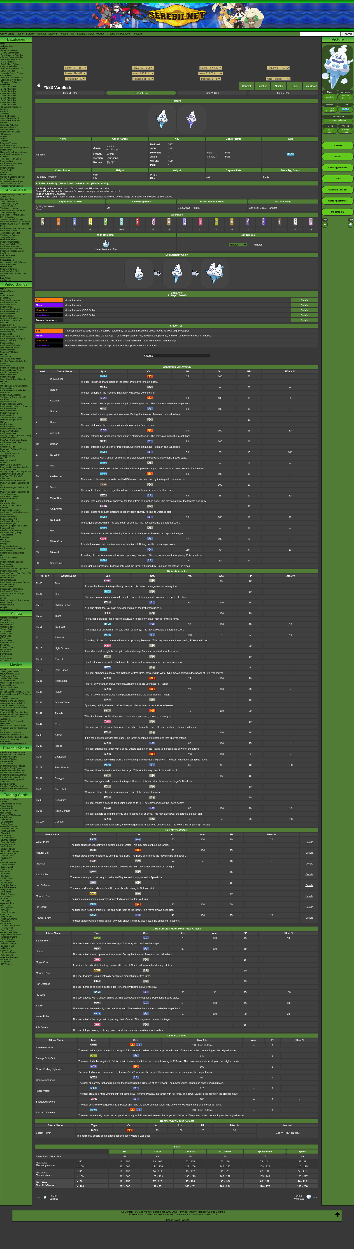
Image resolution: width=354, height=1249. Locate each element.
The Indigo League (8, 201)
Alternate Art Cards (8, 810)
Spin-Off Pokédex (8, 116)
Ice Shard (41, 907)
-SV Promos (5, 892)
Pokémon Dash (7, 514)
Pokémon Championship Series (14, 147)
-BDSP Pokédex (7, 71)
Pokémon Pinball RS (9, 521)
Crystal (3, 544)
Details (304, 300)
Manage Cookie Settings (211, 1211)
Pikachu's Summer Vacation (13, 752)
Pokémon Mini (6, 550)
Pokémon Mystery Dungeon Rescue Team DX (12, 339)
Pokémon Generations (10, 242)
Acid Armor (56, 508)
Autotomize (42, 874)
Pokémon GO (6, 307)
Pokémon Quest (7, 377)
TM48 (39, 745)
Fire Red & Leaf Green (10, 505)
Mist (52, 465)
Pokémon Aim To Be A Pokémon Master (14, 225)
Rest (57, 724)
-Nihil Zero (5, 910)
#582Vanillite (53, 1197)
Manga (16, 613)
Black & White (6, 424)
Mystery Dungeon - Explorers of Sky (14, 484)
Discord (53, 33)
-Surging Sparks (7, 844)
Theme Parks (6, 170)
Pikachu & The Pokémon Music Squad (14, 789)
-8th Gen (4, 138)
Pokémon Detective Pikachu (13, 744)
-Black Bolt (5, 833)
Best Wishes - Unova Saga (12, 215)
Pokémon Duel (7, 415)
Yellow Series (6, 634)
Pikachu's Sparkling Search (12, 777)
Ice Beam (55, 519)
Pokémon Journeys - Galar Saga (15, 221)
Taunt (53, 487)
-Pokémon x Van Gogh (10, 159)
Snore (39, 1005)
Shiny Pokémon (7, 237)
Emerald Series (7, 643)
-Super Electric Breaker (10, 935)
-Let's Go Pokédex (8, 66)
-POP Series (6, 901)
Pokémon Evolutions (9, 246)
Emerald (4, 508)
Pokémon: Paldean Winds (12, 251)
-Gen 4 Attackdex (8, 93)
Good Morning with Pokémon (13, 262)
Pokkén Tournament (9, 413)
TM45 (39, 735)
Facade (59, 713)
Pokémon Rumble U (9, 433)
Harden (54, 389)
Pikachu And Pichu (8, 757)
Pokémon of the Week (10, 132)
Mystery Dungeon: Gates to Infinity (15, 435)
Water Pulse (42, 842)
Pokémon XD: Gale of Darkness (14, 512)
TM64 (39, 756)
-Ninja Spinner (6, 907)
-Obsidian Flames (8, 862)
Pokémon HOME (8, 332)
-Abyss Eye (5, 905)
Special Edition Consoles (11, 589)
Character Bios (7, 199)
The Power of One (8, 676)
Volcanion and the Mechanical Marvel (13, 729)
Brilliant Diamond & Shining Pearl (15, 327)
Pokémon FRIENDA (9, 609)
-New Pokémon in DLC (10, 184)
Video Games (16, 284)
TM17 (39, 659)
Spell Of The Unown (9, 678)
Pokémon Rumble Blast (10, 442)
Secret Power (43, 1132)
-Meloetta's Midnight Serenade (14, 714)
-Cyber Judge (6, 950)
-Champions (5, 134)
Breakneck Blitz (44, 1047)
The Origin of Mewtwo (10, 671)
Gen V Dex (283, 93)
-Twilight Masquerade (10, 851)
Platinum (4, 462)
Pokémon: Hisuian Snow (11, 249)
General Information (9, 618)
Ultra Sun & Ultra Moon (10, 359)
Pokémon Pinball (8, 566)
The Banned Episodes (10, 235)
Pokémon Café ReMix (10, 309)
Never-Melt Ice (103, 248)
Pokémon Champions (10, 300)
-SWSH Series (6, 869)
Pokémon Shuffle (8, 402)
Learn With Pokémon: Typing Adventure (13, 450)
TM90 (39, 800)
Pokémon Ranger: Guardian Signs (15, 467)
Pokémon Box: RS (8, 519)
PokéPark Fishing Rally (10, 532)
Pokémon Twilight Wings (11, 244)
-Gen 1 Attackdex (8, 87)
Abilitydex (4, 114)
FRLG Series (6, 640)
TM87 (39, 778)
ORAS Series (6, 658)
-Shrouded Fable (7, 849)
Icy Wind (55, 454)
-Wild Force (5, 948)
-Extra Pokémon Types (10, 804)
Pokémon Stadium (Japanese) (14, 569)
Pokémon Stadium (8, 571)
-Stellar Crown (6, 847)
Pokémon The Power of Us (12, 735)
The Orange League (9, 203)
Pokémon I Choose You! (11, 732)
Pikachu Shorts (16, 748)
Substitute (60, 800)
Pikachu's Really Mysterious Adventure (13, 780)
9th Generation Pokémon (11, 181)
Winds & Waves (7, 291)
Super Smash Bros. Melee (12, 553)
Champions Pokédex (118, 33)
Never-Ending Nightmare (49, 1069)
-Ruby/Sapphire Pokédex (11, 55)
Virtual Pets (5, 596)
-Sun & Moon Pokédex (10, 64)
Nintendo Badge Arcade (11, 420)
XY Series (4, 656)
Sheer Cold (56, 563)
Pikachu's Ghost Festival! (11, 768)
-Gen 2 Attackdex (8, 89)
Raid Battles (5, 813)
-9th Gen (4, 136)
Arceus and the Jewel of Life (13, 703)
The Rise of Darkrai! (9, 698)
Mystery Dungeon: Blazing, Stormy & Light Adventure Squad (16, 472)
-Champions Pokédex (10, 82)
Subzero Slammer (46, 1112)
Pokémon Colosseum (10, 510)
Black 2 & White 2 (8, 426)
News (2, 44)
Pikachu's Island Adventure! (12, 770)
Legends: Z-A (6, 298)
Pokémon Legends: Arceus (12, 329)
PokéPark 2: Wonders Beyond (13, 440)
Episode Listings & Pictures (12, 194)
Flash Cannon (62, 810)
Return (58, 691)
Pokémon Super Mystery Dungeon (15, 406)
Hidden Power (62, 605)
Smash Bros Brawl (8, 499)
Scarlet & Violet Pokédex (90, 33)
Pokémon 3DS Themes (10, 591)
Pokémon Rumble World (11, 404)
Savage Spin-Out (45, 1058)
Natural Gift (42, 852)
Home (20, 33)
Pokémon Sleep (7, 316)
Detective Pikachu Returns (12, 318)
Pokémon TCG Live (9, 352)
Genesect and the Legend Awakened (12, 718)
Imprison (40, 863)
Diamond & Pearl (8, 460)
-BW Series (5, 876)
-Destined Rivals (7, 838)
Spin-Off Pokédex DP (9, 118)
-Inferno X (4, 914)
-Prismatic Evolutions (9, 842)
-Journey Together (8, 840)
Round (58, 745)
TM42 (39, 713)
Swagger (60, 778)
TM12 (39, 615)
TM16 (39, 648)
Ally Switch (42, 1027)
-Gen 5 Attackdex (8, 96)
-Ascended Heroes (8, 826)
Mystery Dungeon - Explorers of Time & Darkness (14, 493)
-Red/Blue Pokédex (9, 50)
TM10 (39, 605)
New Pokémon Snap (9, 347)
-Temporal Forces (8, 853)
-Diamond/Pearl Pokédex (11, 57)
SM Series (5, 661)
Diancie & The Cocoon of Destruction (11, 722)
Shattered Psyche (46, 1101)
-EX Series (5, 880)
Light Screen (62, 648)
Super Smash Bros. (9, 575)
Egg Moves (311, 86)
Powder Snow (43, 917)
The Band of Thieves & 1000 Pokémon (13, 398)
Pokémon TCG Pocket (10, 320)
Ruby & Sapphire (8, 503)
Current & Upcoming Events (13, 177)
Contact (41, 33)
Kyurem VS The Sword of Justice (15, 712)
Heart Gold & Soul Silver (11, 465)
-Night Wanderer (7, 941)
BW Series (5, 652)
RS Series (4, 638)
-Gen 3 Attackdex (8, 91)
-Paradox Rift (6, 858)
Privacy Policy (188, 1211)
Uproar (54, 411)
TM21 (39, 680)
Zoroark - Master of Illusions (13, 705)
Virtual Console (7, 587)
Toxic (58, 583)
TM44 (39, 724)
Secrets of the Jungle (9, 739)
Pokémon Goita (7, 605)
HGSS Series (6, 649)
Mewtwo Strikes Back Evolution (14, 737)
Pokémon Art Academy (10, 395)
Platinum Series (7, 647)
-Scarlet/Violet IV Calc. (10, 129)
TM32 (39, 702)
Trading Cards (16, 795)
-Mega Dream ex (7, 912)
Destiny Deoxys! (7, 689)
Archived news (7, 46)
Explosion (60, 756)
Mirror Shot (56, 498)
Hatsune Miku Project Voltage (13, 152)
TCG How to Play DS (9, 453)
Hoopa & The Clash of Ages (12, 726)
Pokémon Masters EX (10, 311)
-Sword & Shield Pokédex (11, 68)
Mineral (258, 244)
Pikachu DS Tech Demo (11, 530)
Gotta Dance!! (6, 763)
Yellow (3, 559)
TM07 (39, 594)
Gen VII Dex (141, 93)
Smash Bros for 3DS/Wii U (12, 417)
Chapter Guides (7, 627)
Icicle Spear (56, 379)
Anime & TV (16, 190)
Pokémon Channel (8, 517)
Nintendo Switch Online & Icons (14, 600)
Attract (58, 735)
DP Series (4, 645)
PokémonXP (6, 150)
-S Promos (5, 962)
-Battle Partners (7, 930)
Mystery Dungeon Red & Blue (13, 526)
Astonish (55, 400)
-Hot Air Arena (6, 928)
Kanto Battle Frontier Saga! (12, 210)
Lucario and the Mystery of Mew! (15, 692)
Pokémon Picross (8, 408)
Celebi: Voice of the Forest (12, 683)
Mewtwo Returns (7, 680)
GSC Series (5, 636)
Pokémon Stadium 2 (9, 546)
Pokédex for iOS (7, 456)
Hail (52, 530)
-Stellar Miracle (7, 939)
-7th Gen (4, 141)
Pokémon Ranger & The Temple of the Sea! (15, 695)
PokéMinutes (6, 258)
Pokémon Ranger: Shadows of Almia (14, 488)
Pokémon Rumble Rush (11, 370)
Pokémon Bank (7, 388)
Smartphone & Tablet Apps (12, 593)
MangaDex (5, 620)
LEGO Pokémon (7, 166)
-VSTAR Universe (8, 953)
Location (262, 86)
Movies (16, 665)
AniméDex (5, 197)
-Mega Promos (7, 889)
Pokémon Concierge (9, 269)
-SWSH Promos (7, 894)
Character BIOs (7, 622)
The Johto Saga (7, 206)
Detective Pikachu (8, 374)
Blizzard (54, 552)
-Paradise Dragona (8, 937)
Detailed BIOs (6, 624)
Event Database (7, 179)
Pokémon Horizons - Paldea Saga (15, 228)
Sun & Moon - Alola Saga (11, 219)
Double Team (62, 702)
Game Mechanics (8, 127)
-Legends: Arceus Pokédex (12, 73)
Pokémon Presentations (11, 163)
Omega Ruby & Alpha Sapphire (14, 386)
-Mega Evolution (7, 831)
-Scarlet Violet (6, 867)
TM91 (39, 810)
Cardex (3, 123)
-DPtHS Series (7, 878)
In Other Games (7, 584)
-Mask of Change (8, 944)
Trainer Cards (6, 806)
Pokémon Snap (7, 564)
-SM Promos (6, 896)
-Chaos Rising (6, 822)
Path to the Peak (7, 255)
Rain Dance (61, 670)
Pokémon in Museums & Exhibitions (11, 155)
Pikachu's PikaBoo (8, 759)
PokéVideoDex (7, 260)
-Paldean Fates (7, 856)
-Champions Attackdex (10, 107)
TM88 (39, 789)
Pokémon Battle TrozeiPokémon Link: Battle (14, 391)
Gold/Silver (5, 541)
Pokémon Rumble (8, 469)
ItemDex (4, 109)
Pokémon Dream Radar (11, 429)
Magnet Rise (43, 896)
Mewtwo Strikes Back (10, 674)
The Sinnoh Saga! (8, 212)
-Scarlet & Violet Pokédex (11, 77)
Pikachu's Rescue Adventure (13, 754)
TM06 (39, 583)
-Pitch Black (5, 819)
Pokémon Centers (8, 145)
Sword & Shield (7, 325)
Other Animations (8, 264)
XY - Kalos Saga (7, 217)
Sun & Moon (6, 356)
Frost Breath (62, 767)
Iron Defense (43, 885)
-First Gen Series (8, 885)
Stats (295, 86)
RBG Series (5, 631)
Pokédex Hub (67, 33)
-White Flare (5, 835)
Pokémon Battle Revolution (12, 481)
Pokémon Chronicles (9, 230)
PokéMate (4, 537)
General (246, 86)
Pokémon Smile (7, 343)
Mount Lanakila (73, 300)
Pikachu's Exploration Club (12, 773)
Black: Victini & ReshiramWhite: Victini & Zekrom (14, 709)
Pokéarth (137, 33)
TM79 (39, 767)
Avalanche (56, 476)
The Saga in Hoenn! (9, 208)
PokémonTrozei (7, 528)
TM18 (39, 670)
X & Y (2, 383)
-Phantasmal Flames (9, 828)
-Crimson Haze (7, 946)
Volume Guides (7, 629)
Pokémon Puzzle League (11, 562)
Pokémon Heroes (8, 685)
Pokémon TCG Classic (10, 815)
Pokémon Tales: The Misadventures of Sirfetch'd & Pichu (13, 273)
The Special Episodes (10, 233)
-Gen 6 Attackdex (8, 98)
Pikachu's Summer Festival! (12, 766)
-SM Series (5, 871)
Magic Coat (42, 962)
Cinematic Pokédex (9, 125)
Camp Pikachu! (7, 761)
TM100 (40, 821)
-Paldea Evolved (7, 865)
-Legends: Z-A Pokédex (10, 80)
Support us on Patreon (177, 1220)
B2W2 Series (6, 654)
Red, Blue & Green (8, 557)
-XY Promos (5, 898)
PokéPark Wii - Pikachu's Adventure (11, 477)
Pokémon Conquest (9, 438)
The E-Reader (6, 535)
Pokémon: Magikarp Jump (12, 368)
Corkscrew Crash (45, 1080)
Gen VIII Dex (70, 93)
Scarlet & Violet (7, 295)
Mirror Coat (56, 541)
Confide (59, 821)
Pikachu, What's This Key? (12, 786)
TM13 (39, 626)
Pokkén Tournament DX (11, 372)
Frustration (61, 680)
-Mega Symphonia (8, 919)
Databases (16, 39)
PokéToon (4, 253)
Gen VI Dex (212, 93)
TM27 (39, 691)
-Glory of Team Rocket (10, 926)
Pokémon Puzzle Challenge (12, 548)
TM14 (39, 637)
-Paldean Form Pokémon (11, 186)
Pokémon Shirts (7, 168)
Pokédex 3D (5, 444)
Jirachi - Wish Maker (9, 687)
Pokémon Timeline (8, 143)
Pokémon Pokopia (8, 302)
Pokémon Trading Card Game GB (15, 573)
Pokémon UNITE (8, 314)
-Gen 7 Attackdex (8, 100)
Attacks (279, 86)
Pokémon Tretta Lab (9, 431)
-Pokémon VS (6, 955)
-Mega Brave (6, 916)
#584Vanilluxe (299, 1197)
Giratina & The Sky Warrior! (12, 701)
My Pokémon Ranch (9, 496)
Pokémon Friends (8, 305)
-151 (2, 860)
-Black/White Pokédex (10, 59)
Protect (59, 659)
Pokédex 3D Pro (7, 447)
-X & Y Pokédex (7, 62)
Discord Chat (6, 175)
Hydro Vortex (43, 1090)
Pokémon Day (6, 161)
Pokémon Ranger (8, 523)
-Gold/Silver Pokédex (9, 53)
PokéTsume (5, 280)
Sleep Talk (60, 789)
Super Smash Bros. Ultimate (13, 379)
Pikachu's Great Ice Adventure (14, 775)
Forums (30, 33)
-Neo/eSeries (6, 883)
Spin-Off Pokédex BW (10, 120)
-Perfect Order (6, 824)
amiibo (3, 598)
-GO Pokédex (6, 75)
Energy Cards (6, 808)
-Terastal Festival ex (9, 932)
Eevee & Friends (7, 784)
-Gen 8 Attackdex (8, 102)
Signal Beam (43, 940)
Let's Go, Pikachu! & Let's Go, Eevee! (13, 362)
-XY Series (5, 874)
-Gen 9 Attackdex (8, 105)
